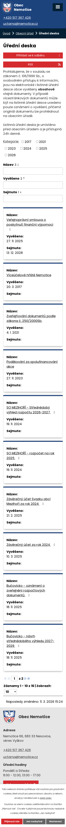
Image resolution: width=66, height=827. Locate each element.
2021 (42, 142)
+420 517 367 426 (17, 17)
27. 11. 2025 (15, 241)
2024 (27, 148)
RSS (44, 64)
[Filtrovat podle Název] (33, 171)
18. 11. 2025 (14, 607)
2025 (43, 148)
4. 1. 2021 (13, 332)
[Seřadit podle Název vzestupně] (18, 164)
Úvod (6, 33)
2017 (28, 142)
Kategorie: (11, 141)
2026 (12, 155)
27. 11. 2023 (15, 378)
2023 (12, 148)
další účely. (46, 798)
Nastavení (55, 821)
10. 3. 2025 (14, 556)
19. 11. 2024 (14, 424)
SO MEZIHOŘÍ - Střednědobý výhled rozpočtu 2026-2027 (31, 409)
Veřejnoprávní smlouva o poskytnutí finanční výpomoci (30, 224)
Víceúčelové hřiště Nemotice (29, 275)
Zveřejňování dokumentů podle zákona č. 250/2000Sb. (31, 318)
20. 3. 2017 (14, 287)
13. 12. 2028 (15, 252)
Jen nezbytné (34, 821)
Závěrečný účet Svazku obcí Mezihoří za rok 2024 (29, 501)
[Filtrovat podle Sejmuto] (33, 198)
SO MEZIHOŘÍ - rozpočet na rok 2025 (30, 455)
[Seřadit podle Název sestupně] (18, 165)
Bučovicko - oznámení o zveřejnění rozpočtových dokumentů (26, 590)
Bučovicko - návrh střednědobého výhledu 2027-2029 (30, 641)
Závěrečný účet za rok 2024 (31, 544)
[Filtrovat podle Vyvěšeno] (33, 185)
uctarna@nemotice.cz (20, 23)
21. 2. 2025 (14, 515)
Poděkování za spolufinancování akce (32, 364)
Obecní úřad (24, 33)
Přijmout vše (11, 821)
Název (9, 164)
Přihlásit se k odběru (38, 55)
